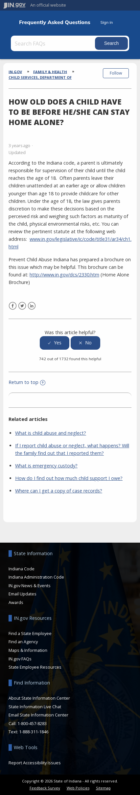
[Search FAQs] (53, 43)
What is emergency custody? (46, 465)
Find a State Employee (30, 633)
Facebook (13, 306)
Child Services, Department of (40, 77)
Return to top (27, 382)
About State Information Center (39, 698)
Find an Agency (23, 641)
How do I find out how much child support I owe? (69, 478)
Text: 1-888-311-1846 (28, 731)
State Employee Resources (35, 667)
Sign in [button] (106, 22)
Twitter (22, 306)
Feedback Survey (45, 787)
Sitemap (103, 787)
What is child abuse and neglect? (50, 433)
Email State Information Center (38, 714)
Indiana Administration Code (36, 577)
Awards (16, 602)
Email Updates (22, 593)
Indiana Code (22, 568)
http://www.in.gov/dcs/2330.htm (64, 274)
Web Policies (78, 787)
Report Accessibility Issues (35, 762)
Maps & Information (28, 650)
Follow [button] (116, 73)
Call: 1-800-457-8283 (28, 723)
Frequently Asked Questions (54, 22)
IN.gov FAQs (20, 658)
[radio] (54, 343)
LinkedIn (32, 306)
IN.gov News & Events (30, 585)
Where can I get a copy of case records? (58, 491)
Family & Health (50, 71)
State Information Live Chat (35, 706)
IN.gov (15, 71)
